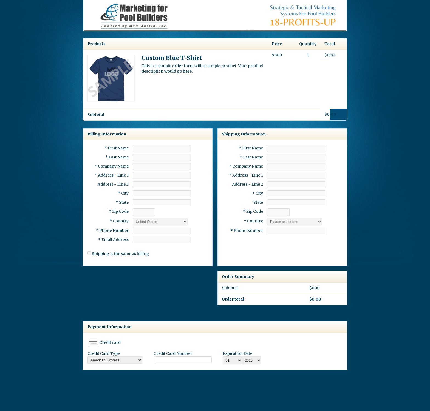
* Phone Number (246, 230)
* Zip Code (119, 211)
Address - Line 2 (113, 184)
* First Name (116, 148)
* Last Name (117, 157)
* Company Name (112, 166)
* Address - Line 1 (112, 175)
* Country (119, 221)
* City (123, 193)
